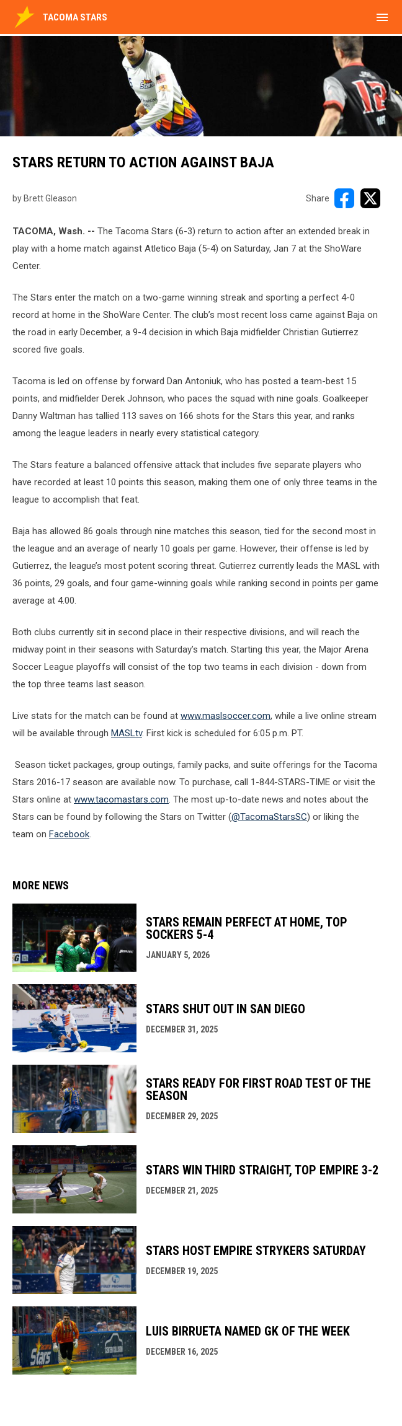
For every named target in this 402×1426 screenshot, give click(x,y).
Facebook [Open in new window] (69, 834)
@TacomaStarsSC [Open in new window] (269, 816)
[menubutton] (382, 17)
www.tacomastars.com (121, 799)
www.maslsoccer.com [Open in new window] (225, 715)
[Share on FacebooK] (344, 198)
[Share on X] (370, 198)
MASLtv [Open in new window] (126, 733)
